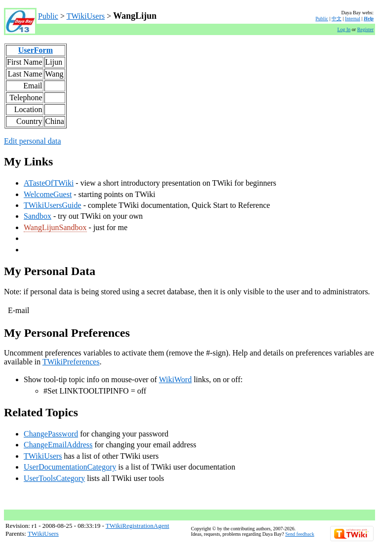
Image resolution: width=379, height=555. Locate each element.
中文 (336, 18)
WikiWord (175, 379)
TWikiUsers (86, 16)
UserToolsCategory (54, 478)
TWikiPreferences (71, 361)
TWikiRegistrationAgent (137, 525)
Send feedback (299, 534)
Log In (343, 29)
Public (48, 16)
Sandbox (37, 216)
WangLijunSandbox (55, 227)
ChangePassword (51, 434)
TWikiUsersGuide (52, 205)
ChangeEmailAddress (58, 444)
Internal (352, 18)
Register (365, 29)
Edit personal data (32, 141)
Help (369, 18)
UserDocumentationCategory (70, 467)
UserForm (35, 50)
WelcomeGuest (48, 194)
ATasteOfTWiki (49, 183)
